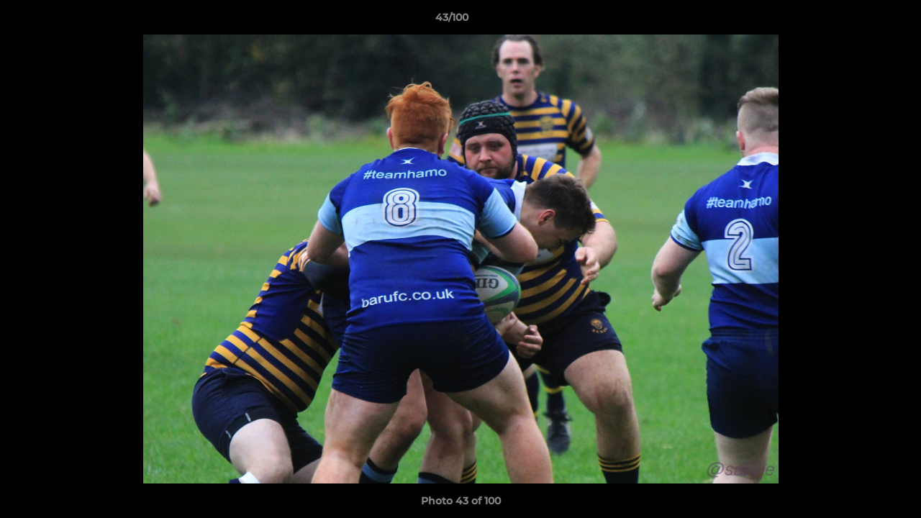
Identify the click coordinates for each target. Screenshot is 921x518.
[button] (860, 20)
